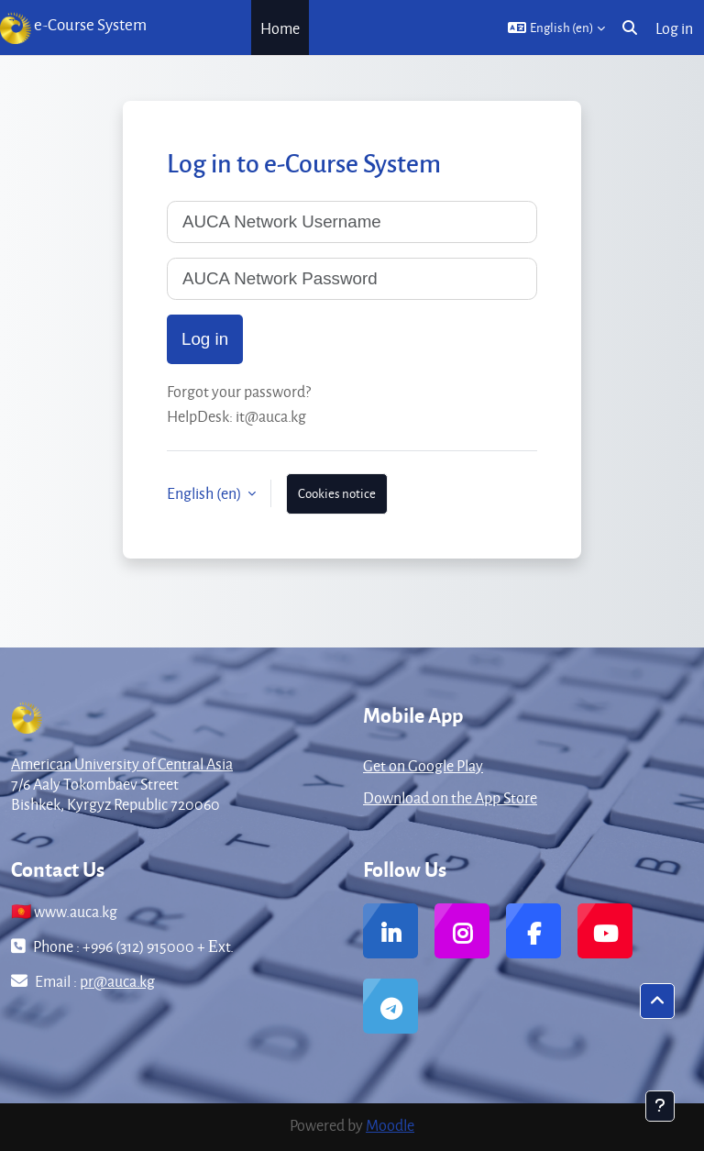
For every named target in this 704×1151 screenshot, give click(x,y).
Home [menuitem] (280, 28)
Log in (674, 28)
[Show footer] (660, 1106)
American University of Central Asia (122, 763)
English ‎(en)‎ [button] (205, 493)
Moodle (390, 1124)
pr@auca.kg (117, 980)
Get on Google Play (423, 765)
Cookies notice (337, 493)
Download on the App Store (450, 797)
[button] (556, 27)
